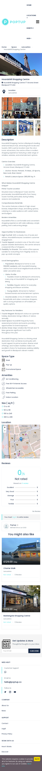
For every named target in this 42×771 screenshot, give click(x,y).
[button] (34, 113)
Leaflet (20, 457)
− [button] (4, 431)
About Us (5, 705)
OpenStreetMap (28, 457)
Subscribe (34, 651)
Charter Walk (9, 568)
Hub (29, 38)
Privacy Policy (7, 734)
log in (14, 517)
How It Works (7, 746)
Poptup (13, 525)
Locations (31, 16)
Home (29, 5)
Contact (5, 723)
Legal (4, 728)
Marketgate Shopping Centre (16, 615)
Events (30, 28)
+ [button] (4, 427)
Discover (5, 752)
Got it (37, 759)
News (4, 711)
